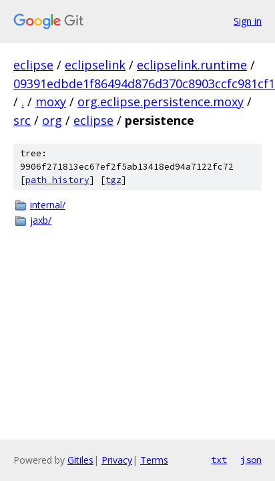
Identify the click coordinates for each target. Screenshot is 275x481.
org (52, 120)
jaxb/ (40, 220)
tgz (113, 180)
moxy (50, 102)
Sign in (248, 21)
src (22, 120)
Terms (154, 460)
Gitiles (80, 460)
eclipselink (95, 65)
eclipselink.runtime (192, 65)
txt (219, 460)
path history (57, 180)
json (251, 460)
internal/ (47, 204)
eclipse (33, 65)
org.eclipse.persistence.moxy (160, 102)
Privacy (116, 460)
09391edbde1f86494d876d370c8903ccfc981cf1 (144, 83)
